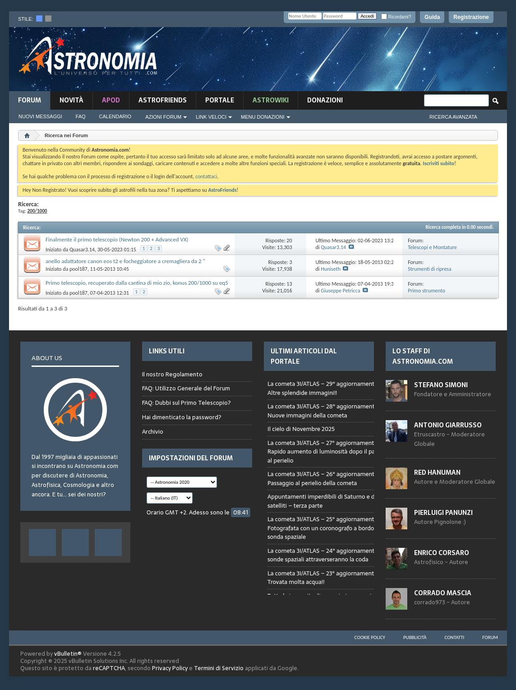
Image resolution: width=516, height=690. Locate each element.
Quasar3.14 (82, 249)
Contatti (455, 637)
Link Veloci (211, 117)
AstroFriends (162, 100)
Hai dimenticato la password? (181, 417)
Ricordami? (396, 16)
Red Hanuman (437, 472)
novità (71, 100)
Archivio (152, 431)
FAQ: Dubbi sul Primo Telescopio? (186, 403)
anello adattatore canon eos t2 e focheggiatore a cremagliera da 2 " (125, 261)
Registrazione (471, 17)
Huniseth (331, 269)
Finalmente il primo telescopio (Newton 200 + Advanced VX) (117, 239)
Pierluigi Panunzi (443, 513)
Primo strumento (426, 290)
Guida (432, 17)
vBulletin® (68, 653)
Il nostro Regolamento (172, 374)
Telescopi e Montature (432, 247)
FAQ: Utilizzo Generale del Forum (186, 388)
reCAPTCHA (109, 668)
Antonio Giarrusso (448, 425)
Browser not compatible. (331, 484)
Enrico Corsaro (441, 553)
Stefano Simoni (441, 385)
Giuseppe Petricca (340, 290)
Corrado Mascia (442, 593)
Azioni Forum (163, 117)
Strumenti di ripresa (430, 269)
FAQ (81, 116)
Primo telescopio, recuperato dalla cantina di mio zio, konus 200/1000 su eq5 (137, 282)
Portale (219, 100)
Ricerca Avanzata (453, 117)
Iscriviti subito (438, 163)
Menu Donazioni (263, 117)
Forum (29, 100)
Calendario (115, 116)
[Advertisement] (343, 62)
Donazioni (325, 100)
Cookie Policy (370, 637)
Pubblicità (415, 637)
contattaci (206, 176)
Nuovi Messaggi (40, 116)
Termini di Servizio (219, 668)
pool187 (78, 269)
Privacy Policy (170, 668)
